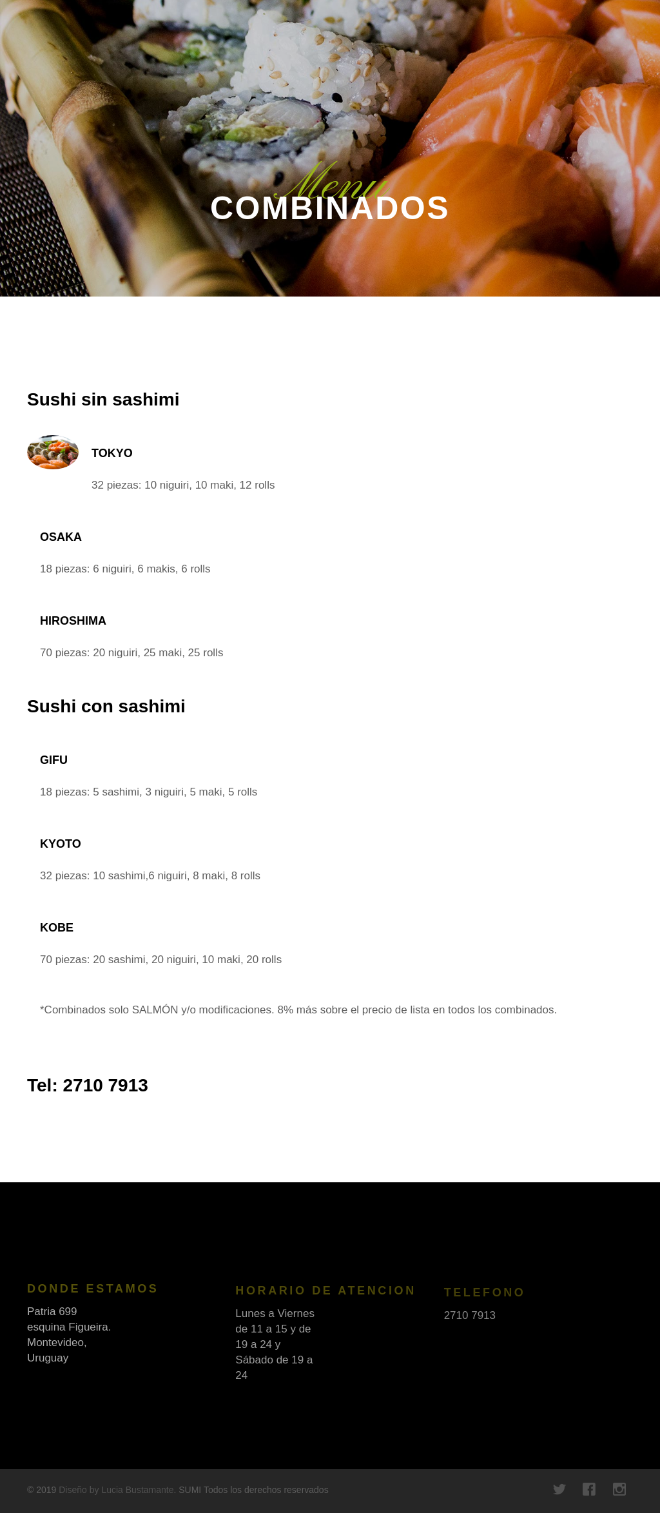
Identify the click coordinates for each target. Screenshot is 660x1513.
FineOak (55, 39)
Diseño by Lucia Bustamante (116, 1490)
